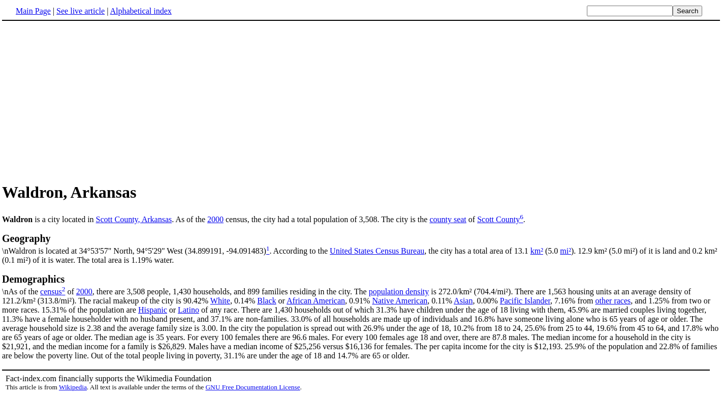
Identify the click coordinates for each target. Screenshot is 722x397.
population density (399, 291)
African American (316, 300)
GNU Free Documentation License (252, 387)
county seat (447, 219)
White (220, 300)
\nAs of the (361, 284)
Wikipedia (73, 387)
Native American (399, 300)
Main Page (33, 11)
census (51, 291)
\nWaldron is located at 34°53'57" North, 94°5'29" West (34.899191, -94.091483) (361, 244)
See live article (80, 11)
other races (613, 300)
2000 (215, 219)
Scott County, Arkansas (134, 219)
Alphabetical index (140, 11)
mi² (565, 251)
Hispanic (152, 310)
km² (536, 251)
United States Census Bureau (377, 251)
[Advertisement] (87, 101)
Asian (463, 300)
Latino (188, 310)
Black (266, 300)
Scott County (498, 219)
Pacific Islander (525, 300)
